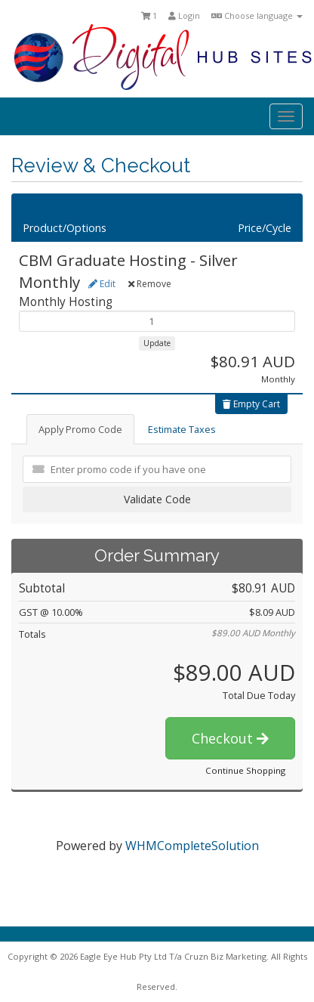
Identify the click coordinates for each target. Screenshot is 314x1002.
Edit (101, 283)
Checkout (230, 738)
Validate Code (157, 499)
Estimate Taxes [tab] (182, 429)
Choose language (257, 15)
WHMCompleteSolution (192, 845)
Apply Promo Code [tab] (80, 429)
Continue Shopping (245, 770)
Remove (149, 283)
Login (184, 15)
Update (157, 343)
